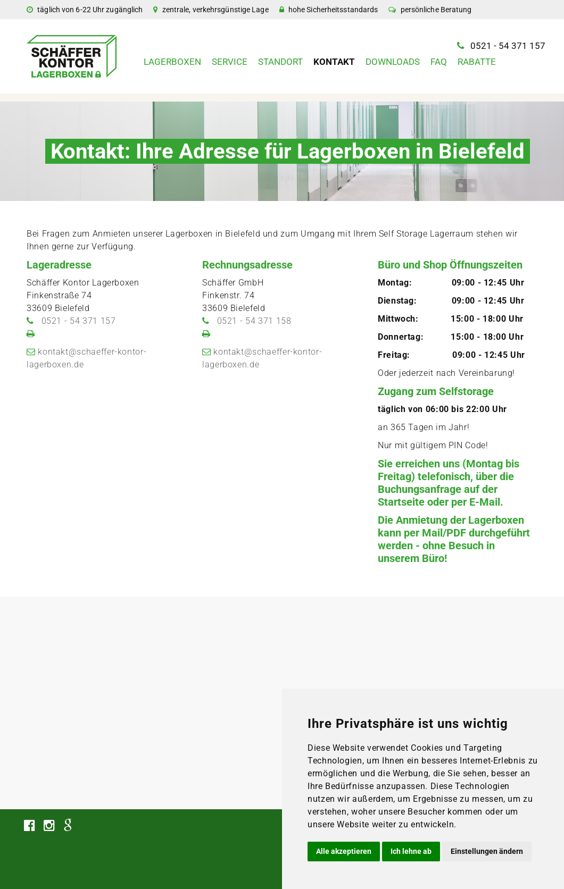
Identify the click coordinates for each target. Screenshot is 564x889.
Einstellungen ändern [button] (487, 851)
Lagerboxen (172, 61)
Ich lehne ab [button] (411, 851)
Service (229, 61)
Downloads (393, 61)
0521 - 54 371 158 (254, 321)
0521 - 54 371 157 (507, 45)
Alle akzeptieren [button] (343, 851)
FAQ (438, 61)
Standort (280, 61)
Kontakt (334, 61)
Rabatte (477, 61)
